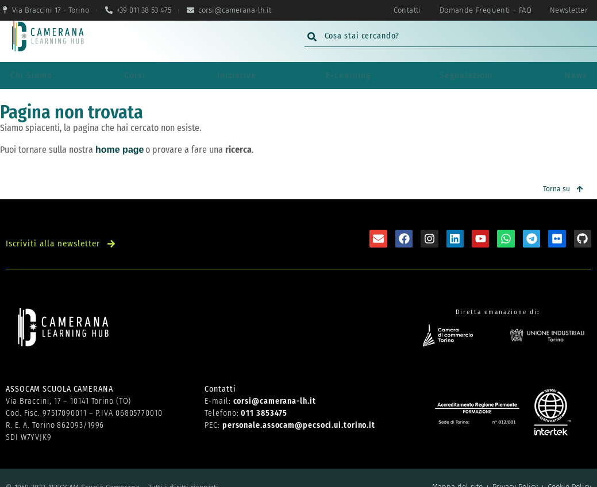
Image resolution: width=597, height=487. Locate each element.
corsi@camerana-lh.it (274, 383)
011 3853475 (264, 395)
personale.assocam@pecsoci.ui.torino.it (298, 407)
